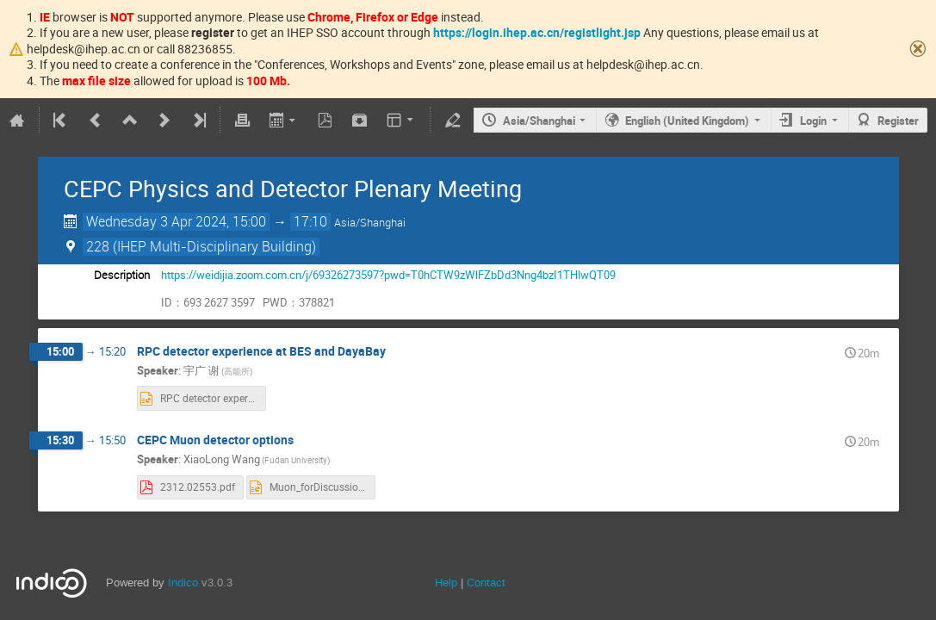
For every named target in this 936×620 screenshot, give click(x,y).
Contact (486, 582)
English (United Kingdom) (687, 120)
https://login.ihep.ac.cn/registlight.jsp (537, 32)
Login (813, 120)
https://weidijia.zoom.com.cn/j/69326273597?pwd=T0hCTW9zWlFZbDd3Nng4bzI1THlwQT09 (388, 274)
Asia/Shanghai (539, 120)
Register (898, 120)
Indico (183, 582)
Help (446, 582)
